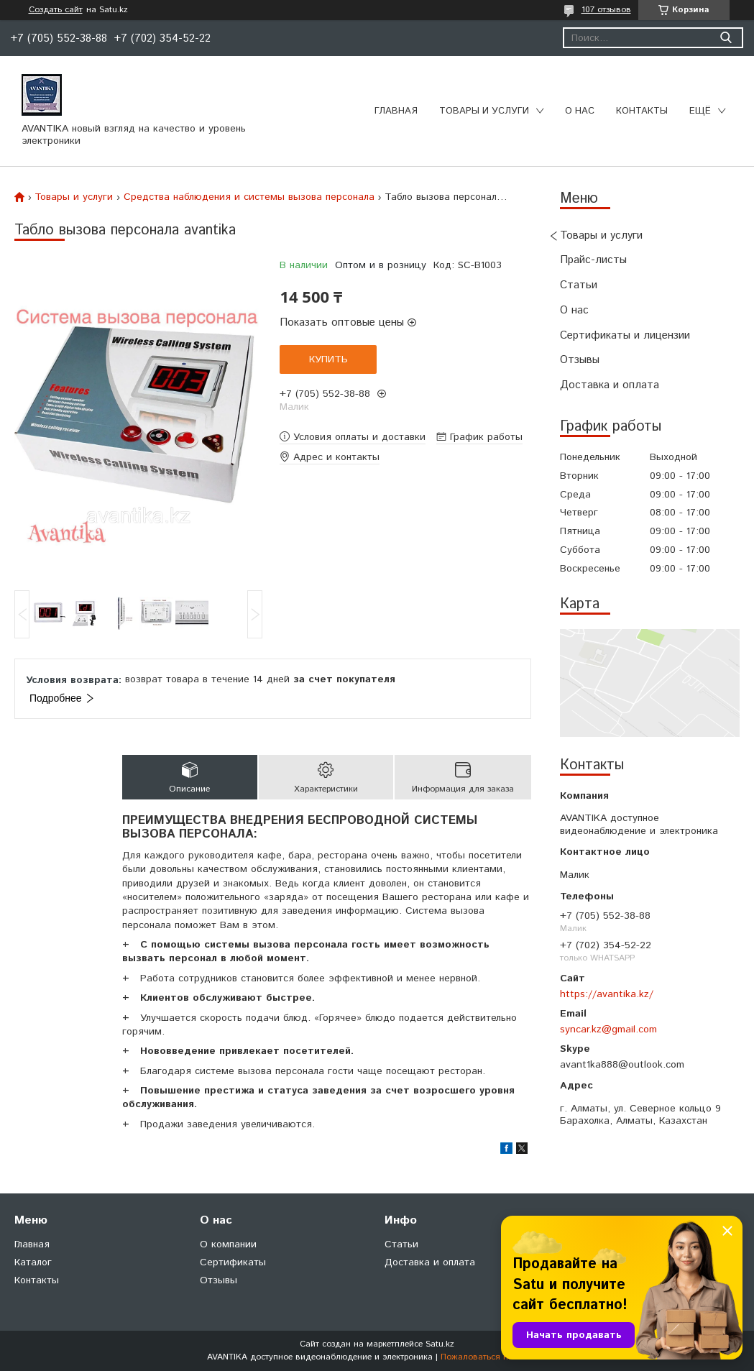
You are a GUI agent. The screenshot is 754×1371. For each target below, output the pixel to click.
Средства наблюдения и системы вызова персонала (249, 197)
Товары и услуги (484, 111)
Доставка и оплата (609, 385)
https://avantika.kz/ (606, 994)
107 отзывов (606, 10)
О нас (579, 111)
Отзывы (579, 359)
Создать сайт (56, 10)
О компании (228, 1244)
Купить (328, 359)
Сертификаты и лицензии (625, 335)
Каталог (33, 1262)
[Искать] (725, 38)
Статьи (578, 285)
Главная (396, 111)
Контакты (642, 111)
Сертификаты (233, 1262)
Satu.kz (440, 1344)
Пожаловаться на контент (494, 1357)
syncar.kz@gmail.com (608, 1029)
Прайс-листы (593, 259)
